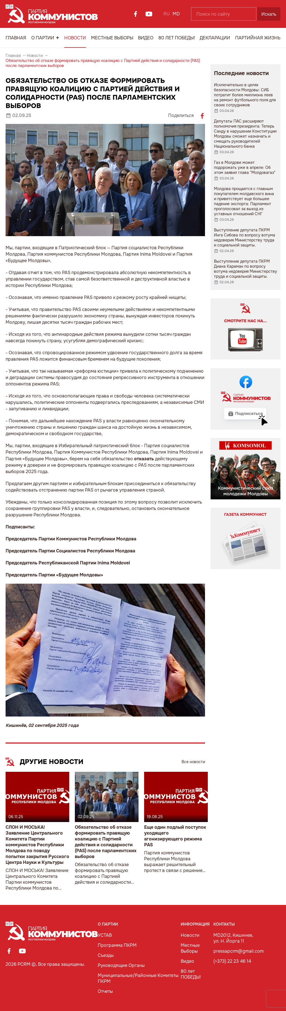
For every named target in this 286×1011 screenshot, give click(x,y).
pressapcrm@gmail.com (238, 951)
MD (176, 14)
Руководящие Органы (121, 965)
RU (166, 14)
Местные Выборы (112, 38)
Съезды (106, 955)
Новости (75, 38)
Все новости (193, 761)
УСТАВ (105, 935)
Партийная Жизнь (257, 38)
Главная (16, 38)
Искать (268, 14)
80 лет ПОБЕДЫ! (176, 38)
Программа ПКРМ (117, 945)
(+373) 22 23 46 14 (232, 961)
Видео (145, 38)
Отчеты (105, 991)
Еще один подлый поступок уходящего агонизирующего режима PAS (175, 836)
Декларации (215, 38)
